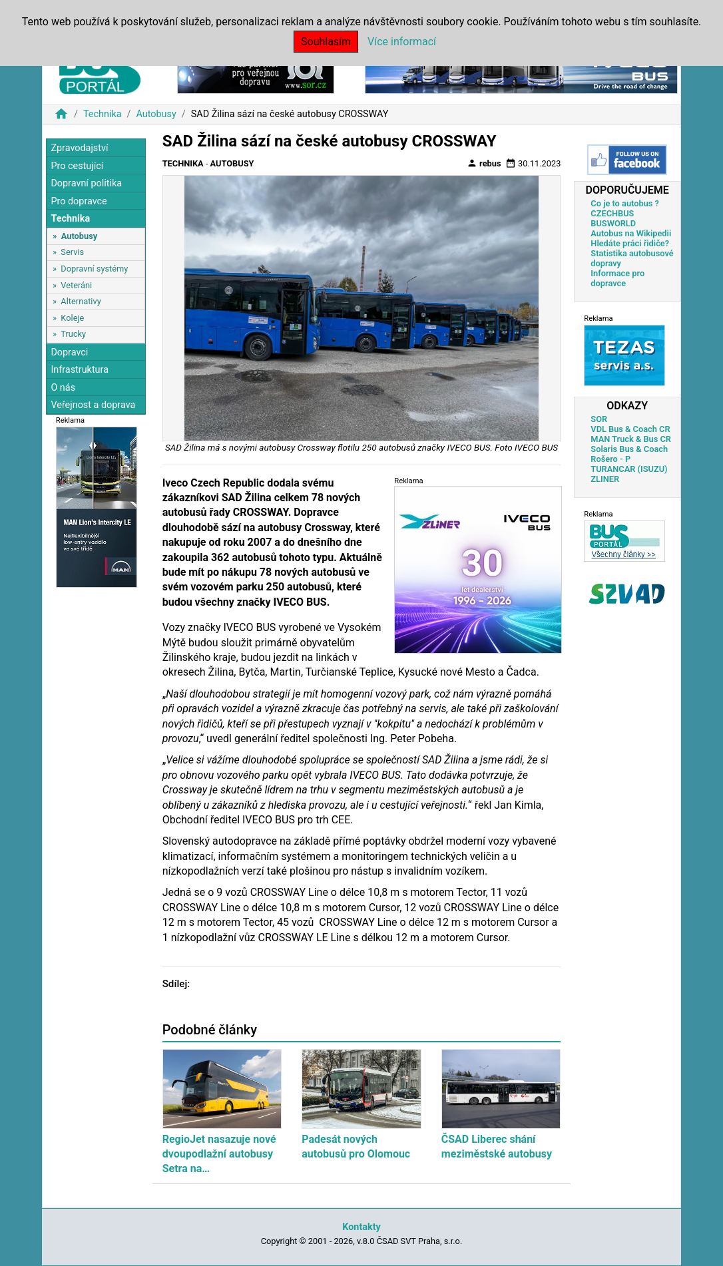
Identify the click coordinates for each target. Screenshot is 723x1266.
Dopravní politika (86, 183)
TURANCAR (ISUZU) (629, 469)
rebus (484, 163)
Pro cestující (77, 166)
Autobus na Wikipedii (631, 233)
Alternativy (81, 301)
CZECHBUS (612, 213)
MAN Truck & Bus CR (631, 439)
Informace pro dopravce (617, 278)
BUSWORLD (613, 223)
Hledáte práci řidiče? (630, 243)
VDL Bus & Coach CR (630, 429)
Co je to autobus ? (625, 203)
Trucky (73, 334)
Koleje (72, 318)
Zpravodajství (79, 148)
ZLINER (605, 479)
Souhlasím (326, 41)
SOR (599, 419)
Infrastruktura (80, 369)
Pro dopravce (79, 201)
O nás (63, 387)
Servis (72, 252)
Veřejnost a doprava (93, 405)
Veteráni (76, 285)
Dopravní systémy (94, 269)
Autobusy (156, 114)
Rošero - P (610, 459)
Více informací (401, 41)
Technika (102, 114)
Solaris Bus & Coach (629, 449)
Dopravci (69, 352)
